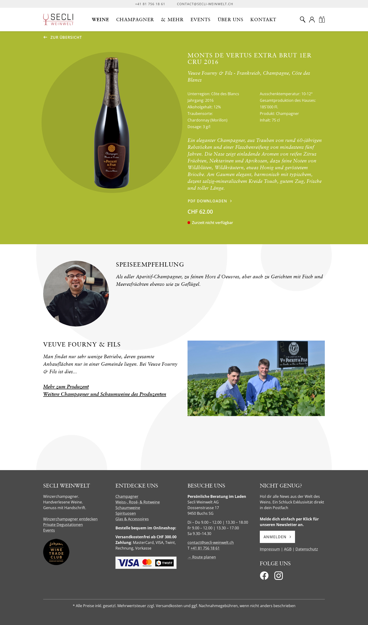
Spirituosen (125, 513)
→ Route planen (202, 557)
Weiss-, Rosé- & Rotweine (137, 502)
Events (49, 530)
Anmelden (277, 536)
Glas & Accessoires (132, 519)
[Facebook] (264, 577)
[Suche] (302, 19)
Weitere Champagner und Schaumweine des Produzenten (104, 394)
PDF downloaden (207, 201)
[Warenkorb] (322, 19)
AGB (287, 549)
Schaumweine (127, 507)
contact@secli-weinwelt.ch (205, 4)
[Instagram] (278, 577)
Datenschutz (306, 549)
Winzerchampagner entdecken (70, 519)
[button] (100, 19)
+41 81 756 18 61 (150, 4)
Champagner (126, 496)
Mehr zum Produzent (66, 386)
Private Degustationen (63, 524)
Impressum (270, 549)
